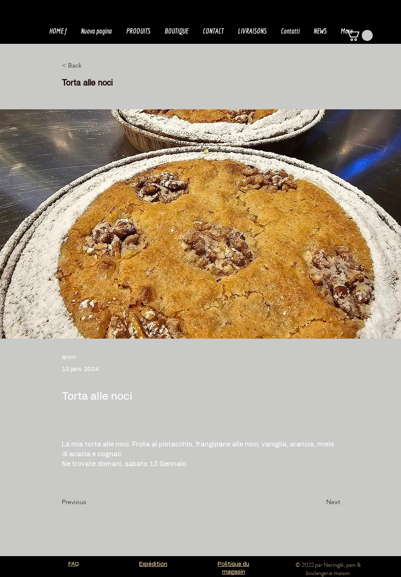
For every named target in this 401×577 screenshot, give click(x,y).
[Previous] (89, 502)
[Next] (319, 502)
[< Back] (89, 66)
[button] (359, 35)
